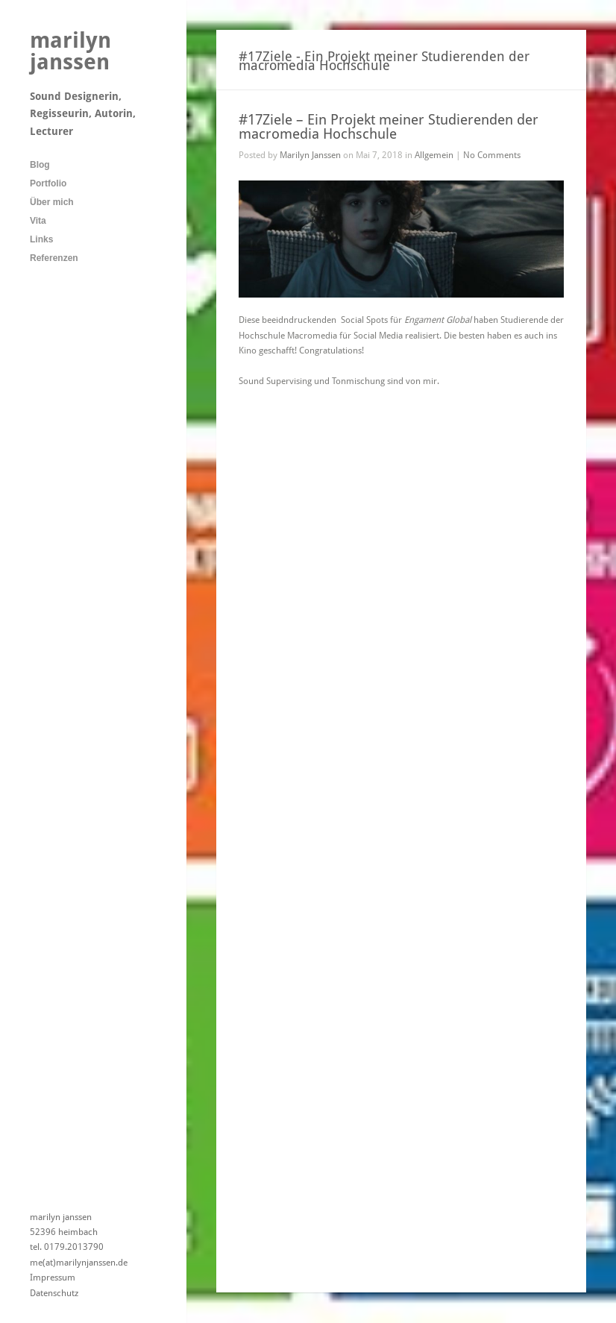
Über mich (52, 202)
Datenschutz (54, 1293)
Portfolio (48, 183)
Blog (40, 165)
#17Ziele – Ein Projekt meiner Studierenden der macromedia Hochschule (388, 126)
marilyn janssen (70, 51)
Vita (38, 221)
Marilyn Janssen (310, 155)
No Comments (492, 155)
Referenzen (54, 258)
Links (41, 239)
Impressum (52, 1277)
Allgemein (434, 155)
